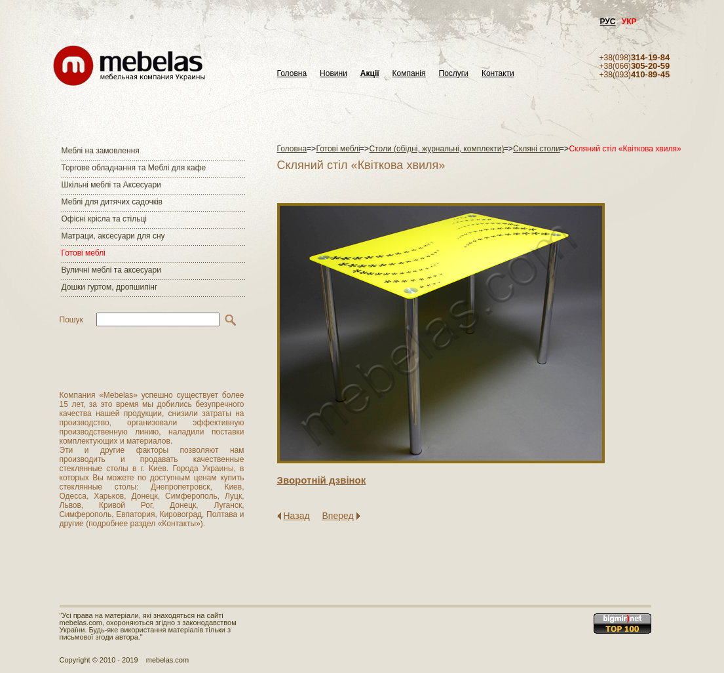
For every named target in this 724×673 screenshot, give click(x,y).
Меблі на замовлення (101, 150)
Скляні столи (536, 148)
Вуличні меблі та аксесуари (111, 270)
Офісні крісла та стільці (104, 218)
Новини (333, 73)
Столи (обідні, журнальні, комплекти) (436, 148)
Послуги (453, 73)
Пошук (71, 319)
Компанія (409, 73)
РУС (608, 21)
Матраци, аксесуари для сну (113, 235)
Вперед (338, 515)
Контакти (498, 73)
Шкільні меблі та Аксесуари (111, 184)
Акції (369, 73)
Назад (297, 515)
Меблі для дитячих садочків (112, 201)
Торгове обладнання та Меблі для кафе (134, 167)
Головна (292, 73)
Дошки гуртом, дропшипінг (110, 287)
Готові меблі (83, 253)
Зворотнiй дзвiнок (321, 480)
